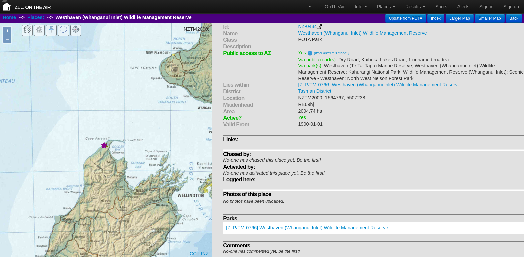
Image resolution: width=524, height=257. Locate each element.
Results (415, 6)
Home (9, 17)
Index (436, 18)
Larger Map (459, 18)
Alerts (463, 6)
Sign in (486, 6)
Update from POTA (405, 18)
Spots (441, 6)
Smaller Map (490, 18)
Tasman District (314, 91)
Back (514, 18)
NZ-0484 (307, 26)
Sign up (511, 6)
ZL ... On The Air (33, 7)
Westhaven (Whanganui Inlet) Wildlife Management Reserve (362, 33)
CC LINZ (199, 253)
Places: (35, 17)
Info (361, 6)
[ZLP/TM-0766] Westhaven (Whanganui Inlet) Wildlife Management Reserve (379, 84)
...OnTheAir (333, 6)
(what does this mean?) (331, 53)
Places (386, 6)
